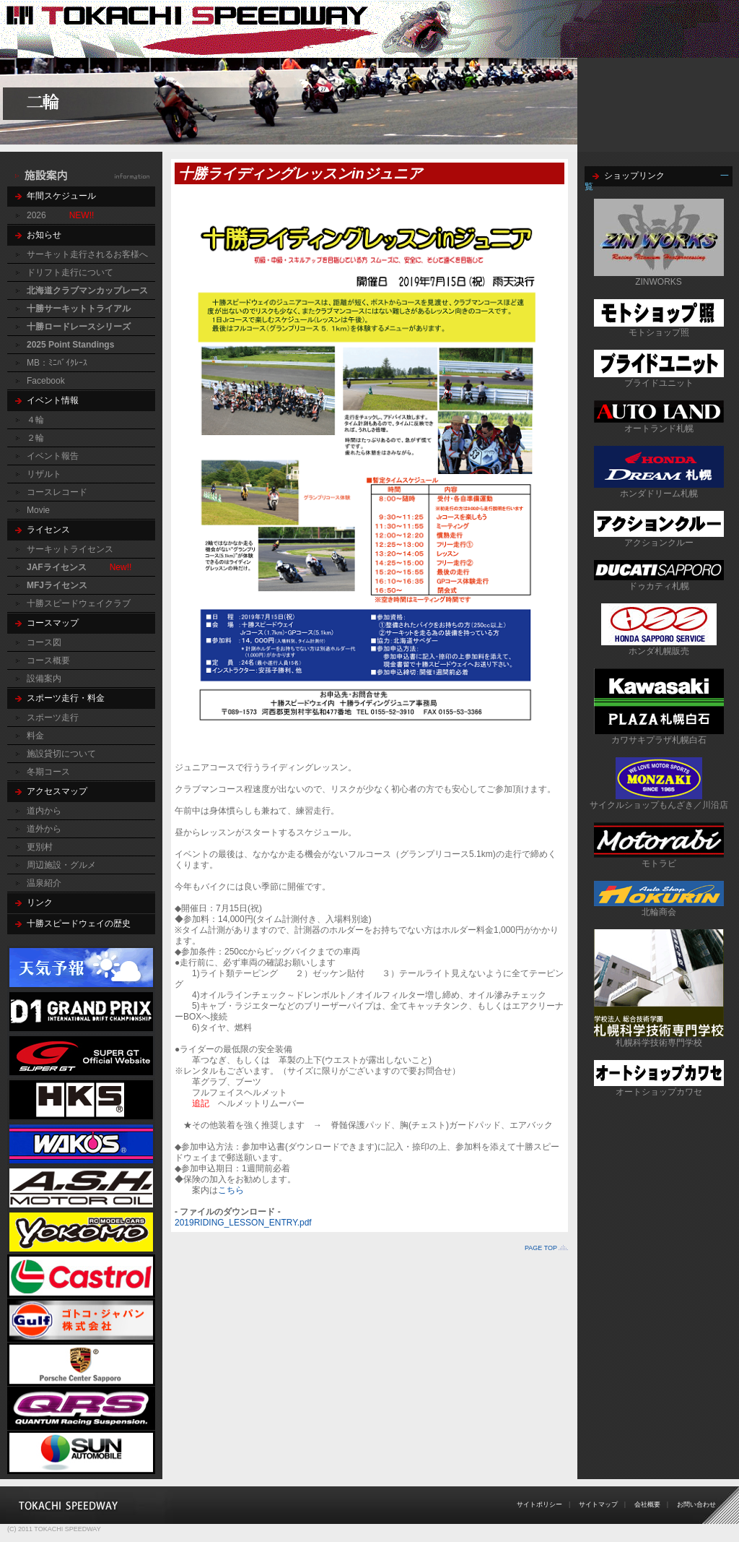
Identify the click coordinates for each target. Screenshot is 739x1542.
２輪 (35, 438)
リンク (40, 902)
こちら (231, 1190)
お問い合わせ (696, 1504)
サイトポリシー (539, 1504)
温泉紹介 (44, 883)
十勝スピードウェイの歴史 (79, 923)
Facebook (46, 381)
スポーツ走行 (53, 717)
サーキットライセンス (70, 549)
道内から (44, 811)
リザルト (44, 474)
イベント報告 (53, 456)
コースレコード (57, 492)
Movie (38, 510)
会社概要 (647, 1504)
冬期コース (48, 772)
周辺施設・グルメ (61, 865)
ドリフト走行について (70, 272)
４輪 (35, 420)
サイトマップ (598, 1504)
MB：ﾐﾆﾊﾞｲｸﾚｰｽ (57, 363)
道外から (44, 829)
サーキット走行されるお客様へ (87, 254)
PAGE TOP (541, 1248)
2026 (36, 215)
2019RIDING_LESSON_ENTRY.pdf (243, 1223)
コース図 (44, 642)
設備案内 (44, 678)
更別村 (40, 847)
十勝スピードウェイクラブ (79, 603)
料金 (35, 736)
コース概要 (48, 660)
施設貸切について (61, 754)
